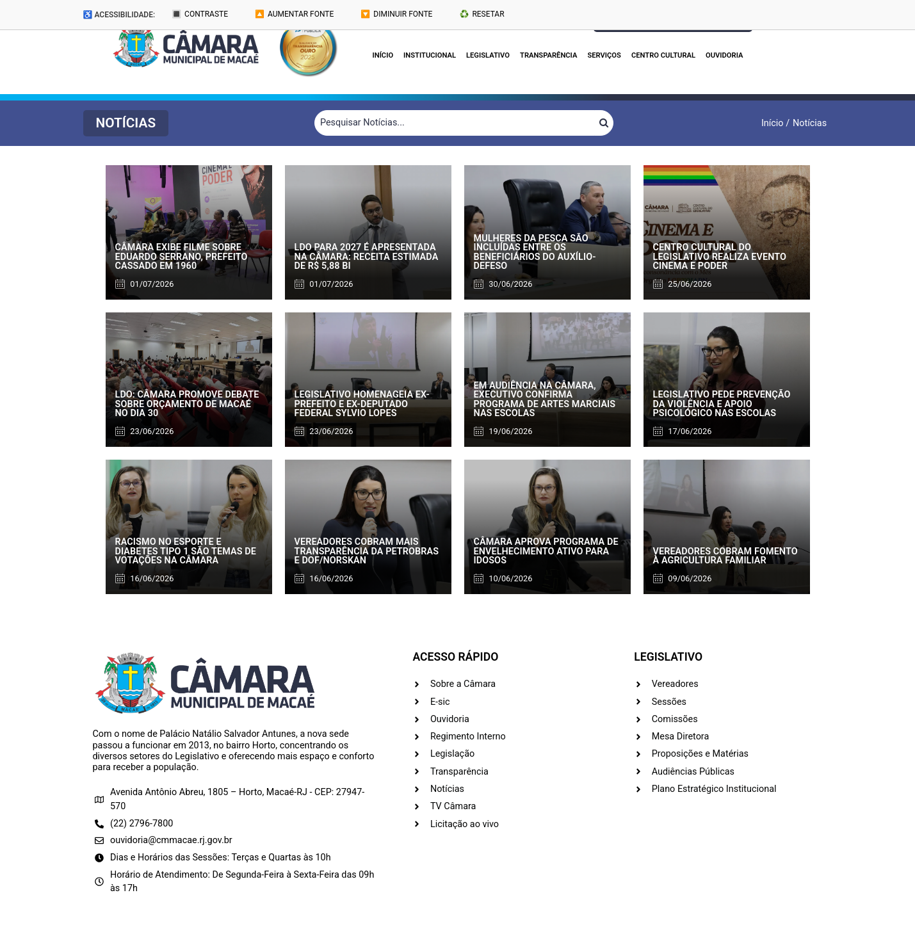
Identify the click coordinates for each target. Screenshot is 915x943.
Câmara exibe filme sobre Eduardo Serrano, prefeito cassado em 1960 (181, 256)
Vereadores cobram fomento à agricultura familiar (725, 556)
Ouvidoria (724, 55)
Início (383, 55)
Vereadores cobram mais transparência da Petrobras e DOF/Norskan (367, 551)
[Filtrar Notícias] (454, 123)
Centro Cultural (663, 55)
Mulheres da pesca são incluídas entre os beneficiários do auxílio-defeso (535, 252)
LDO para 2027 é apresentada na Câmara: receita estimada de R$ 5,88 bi (367, 256)
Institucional (429, 55)
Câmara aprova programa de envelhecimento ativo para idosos (546, 551)
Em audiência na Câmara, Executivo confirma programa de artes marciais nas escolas (545, 399)
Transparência (548, 55)
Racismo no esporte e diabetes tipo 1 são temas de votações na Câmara (185, 551)
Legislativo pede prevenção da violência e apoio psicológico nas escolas (722, 404)
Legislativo (488, 55)
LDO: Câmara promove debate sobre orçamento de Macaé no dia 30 (187, 404)
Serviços (603, 55)
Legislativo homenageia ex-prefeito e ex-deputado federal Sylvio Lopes (362, 404)
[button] (126, 123)
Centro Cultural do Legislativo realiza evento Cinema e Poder (720, 256)
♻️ (481, 14)
